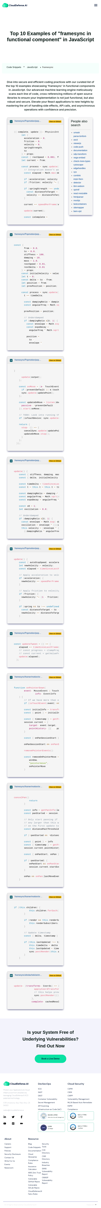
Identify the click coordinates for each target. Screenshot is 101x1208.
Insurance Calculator (32, 1167)
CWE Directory (46, 1157)
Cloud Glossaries (32, 1155)
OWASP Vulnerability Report (47, 1180)
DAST (40, 1095)
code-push (78, 147)
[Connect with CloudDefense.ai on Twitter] (16, 1117)
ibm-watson (79, 186)
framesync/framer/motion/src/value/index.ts (29, 896)
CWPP (70, 1095)
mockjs (77, 200)
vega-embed (79, 158)
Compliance (73, 1109)
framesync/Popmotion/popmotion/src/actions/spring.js (29, 460)
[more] (96, 5)
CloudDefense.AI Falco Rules (35, 1192)
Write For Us (9, 1161)
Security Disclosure (12, 1154)
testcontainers (80, 204)
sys (75, 172)
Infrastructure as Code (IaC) (49, 1109)
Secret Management (46, 1102)
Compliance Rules (33, 1161)
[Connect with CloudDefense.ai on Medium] (24, 1123)
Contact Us (9, 1157)
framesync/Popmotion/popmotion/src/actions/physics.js (29, 548)
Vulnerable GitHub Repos (34, 1180)
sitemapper (79, 207)
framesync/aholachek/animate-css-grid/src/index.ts (29, 975)
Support (7, 1147)
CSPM (70, 1089)
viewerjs (77, 143)
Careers (7, 1144)
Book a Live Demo (50, 1058)
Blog (30, 1144)
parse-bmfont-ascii (80, 138)
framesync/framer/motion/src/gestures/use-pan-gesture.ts (29, 677)
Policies (7, 1151)
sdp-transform (80, 154)
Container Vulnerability (47, 1099)
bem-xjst (77, 211)
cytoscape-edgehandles (80, 166)
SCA (40, 1089)
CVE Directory (46, 1151)
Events (7, 1164)
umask (77, 132)
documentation (80, 150)
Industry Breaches (46, 1163)
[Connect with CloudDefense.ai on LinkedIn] (7, 1117)
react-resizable (80, 193)
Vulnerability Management (78, 1099)
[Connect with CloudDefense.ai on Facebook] (24, 1117)
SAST (40, 1092)
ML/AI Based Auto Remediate (80, 1102)
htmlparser (79, 197)
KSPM (70, 1106)
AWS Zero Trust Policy (34, 1174)
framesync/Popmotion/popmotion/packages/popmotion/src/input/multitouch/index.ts (29, 360)
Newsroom (8, 1168)
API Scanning (43, 1106)
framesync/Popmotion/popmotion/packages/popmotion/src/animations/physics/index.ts (29, 121)
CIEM (70, 1092)
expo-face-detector (79, 181)
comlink (77, 175)
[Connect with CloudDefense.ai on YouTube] (7, 1123)
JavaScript (32, 67)
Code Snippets (14, 67)
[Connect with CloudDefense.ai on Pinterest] (16, 1123)
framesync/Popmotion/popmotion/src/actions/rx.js (29, 633)
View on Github (55, 121)
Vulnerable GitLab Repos (33, 1186)
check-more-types (82, 161)
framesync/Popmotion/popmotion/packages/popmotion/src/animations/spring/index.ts (29, 234)
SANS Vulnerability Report (47, 1171)
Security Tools (45, 1145)
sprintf (76, 190)
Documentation (34, 1151)
